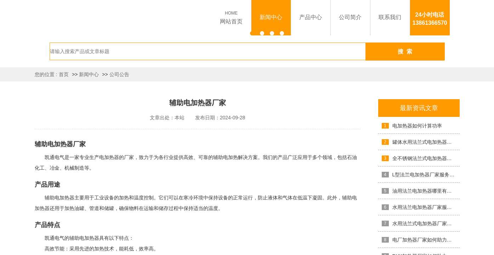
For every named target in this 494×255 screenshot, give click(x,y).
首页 (64, 74)
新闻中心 (89, 74)
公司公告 (119, 74)
